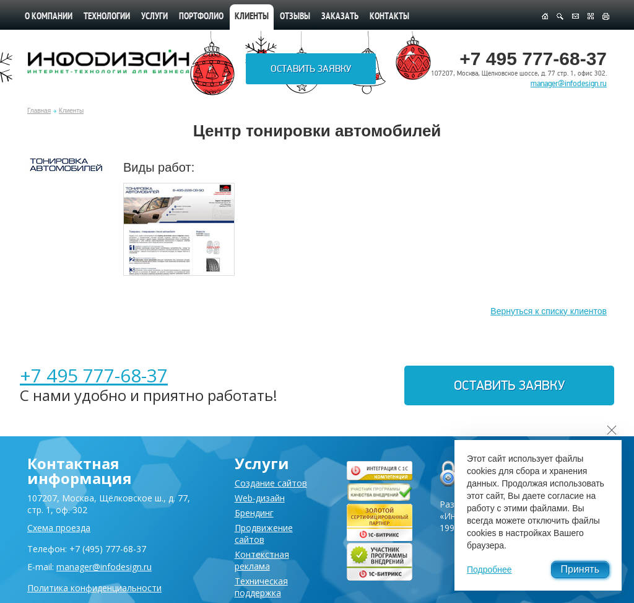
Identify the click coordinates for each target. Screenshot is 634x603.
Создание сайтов (271, 483)
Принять (580, 569)
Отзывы (295, 17)
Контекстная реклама (262, 560)
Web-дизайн (260, 498)
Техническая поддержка (261, 587)
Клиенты (71, 110)
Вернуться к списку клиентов (548, 311)
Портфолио (201, 17)
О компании (48, 17)
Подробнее (489, 569)
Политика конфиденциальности (94, 588)
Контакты (389, 17)
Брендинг (254, 513)
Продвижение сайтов (264, 533)
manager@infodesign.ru (569, 84)
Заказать (339, 17)
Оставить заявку (311, 69)
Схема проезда (58, 528)
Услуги (154, 17)
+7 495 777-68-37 (94, 375)
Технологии (107, 17)
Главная (39, 110)
